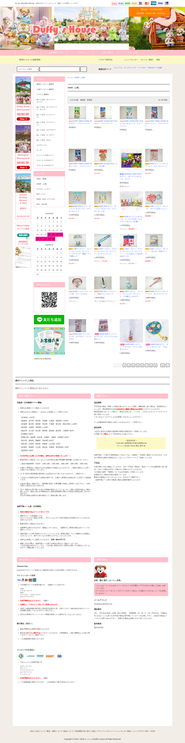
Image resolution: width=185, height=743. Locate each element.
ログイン (80, 52)
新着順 (89, 100)
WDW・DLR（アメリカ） (46, 199)
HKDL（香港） (42, 179)
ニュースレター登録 (123, 731)
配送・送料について (54, 731)
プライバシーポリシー (105, 731)
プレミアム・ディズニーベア (125, 68)
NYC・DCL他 (42, 204)
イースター (142, 68)
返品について (68, 731)
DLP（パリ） (42, 194)
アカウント (28, 52)
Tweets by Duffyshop (42, 359)
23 (163, 366)
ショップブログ (138, 731)
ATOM (152, 731)
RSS (147, 731)
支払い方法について (37, 731)
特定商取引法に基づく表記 (85, 731)
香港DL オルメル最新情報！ (29, 60)
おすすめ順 (74, 100)
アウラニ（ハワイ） (44, 189)
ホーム (70, 77)
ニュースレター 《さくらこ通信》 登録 (142, 60)
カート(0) (131, 52)
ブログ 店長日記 (105, 60)
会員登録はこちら (53, 52)
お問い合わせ (105, 52)
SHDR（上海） (80, 77)
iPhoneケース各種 (155, 68)
